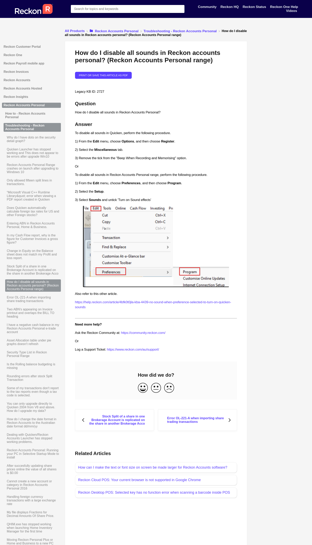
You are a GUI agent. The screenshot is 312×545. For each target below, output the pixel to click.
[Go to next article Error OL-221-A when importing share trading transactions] (197, 420)
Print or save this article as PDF (103, 75)
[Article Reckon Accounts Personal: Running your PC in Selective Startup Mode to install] (31, 454)
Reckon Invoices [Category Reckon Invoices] (16, 71)
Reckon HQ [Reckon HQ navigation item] (230, 7)
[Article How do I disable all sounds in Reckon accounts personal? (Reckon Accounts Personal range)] (31, 285)
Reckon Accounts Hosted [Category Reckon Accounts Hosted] (23, 88)
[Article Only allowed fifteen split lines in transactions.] (31, 182)
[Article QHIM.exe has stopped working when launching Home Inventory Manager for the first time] (31, 528)
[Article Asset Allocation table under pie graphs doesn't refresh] (31, 342)
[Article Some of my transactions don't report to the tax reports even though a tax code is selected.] (31, 392)
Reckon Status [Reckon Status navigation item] (255, 7)
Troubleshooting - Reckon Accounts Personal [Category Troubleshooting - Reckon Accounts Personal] (24, 127)
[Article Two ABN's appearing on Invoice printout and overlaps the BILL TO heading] (31, 313)
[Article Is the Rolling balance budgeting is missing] (31, 366)
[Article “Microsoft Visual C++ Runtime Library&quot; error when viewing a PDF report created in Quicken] (31, 196)
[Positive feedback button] (143, 388)
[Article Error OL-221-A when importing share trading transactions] (31, 299)
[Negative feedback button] (169, 388)
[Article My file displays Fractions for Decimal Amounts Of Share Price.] (31, 514)
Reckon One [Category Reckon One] (13, 55)
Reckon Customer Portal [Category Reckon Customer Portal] (22, 46)
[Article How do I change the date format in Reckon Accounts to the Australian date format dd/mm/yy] (31, 423)
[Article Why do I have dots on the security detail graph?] (31, 139)
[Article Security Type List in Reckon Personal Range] (31, 354)
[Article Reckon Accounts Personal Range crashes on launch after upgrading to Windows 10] (31, 168)
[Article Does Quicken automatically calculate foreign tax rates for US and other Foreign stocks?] (31, 211)
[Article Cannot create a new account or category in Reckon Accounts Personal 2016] (31, 485)
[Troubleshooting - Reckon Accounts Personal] (180, 31)
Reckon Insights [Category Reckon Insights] (16, 96)
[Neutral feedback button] (156, 388)
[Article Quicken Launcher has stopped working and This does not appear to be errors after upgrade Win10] (31, 153)
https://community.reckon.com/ (143, 333)
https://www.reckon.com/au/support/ (133, 349)
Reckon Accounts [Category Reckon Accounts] (17, 80)
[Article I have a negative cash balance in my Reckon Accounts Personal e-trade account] (31, 328)
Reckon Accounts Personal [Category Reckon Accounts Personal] (24, 105)
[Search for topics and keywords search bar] (127, 9)
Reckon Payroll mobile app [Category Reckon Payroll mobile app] (24, 63)
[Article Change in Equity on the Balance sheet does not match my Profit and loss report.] (31, 254)
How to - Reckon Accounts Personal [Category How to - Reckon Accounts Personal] (25, 115)
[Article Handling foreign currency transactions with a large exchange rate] (31, 500)
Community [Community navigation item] (207, 7)
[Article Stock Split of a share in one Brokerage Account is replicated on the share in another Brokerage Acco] (31, 270)
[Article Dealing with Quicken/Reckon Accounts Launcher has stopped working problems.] (31, 438)
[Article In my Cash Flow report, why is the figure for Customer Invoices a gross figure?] (31, 239)
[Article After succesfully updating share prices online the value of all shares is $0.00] (31, 469)
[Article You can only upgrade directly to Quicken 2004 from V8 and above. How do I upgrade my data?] (31, 407)
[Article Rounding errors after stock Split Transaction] (31, 378)
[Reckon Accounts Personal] (114, 31)
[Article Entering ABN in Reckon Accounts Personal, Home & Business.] (31, 225)
